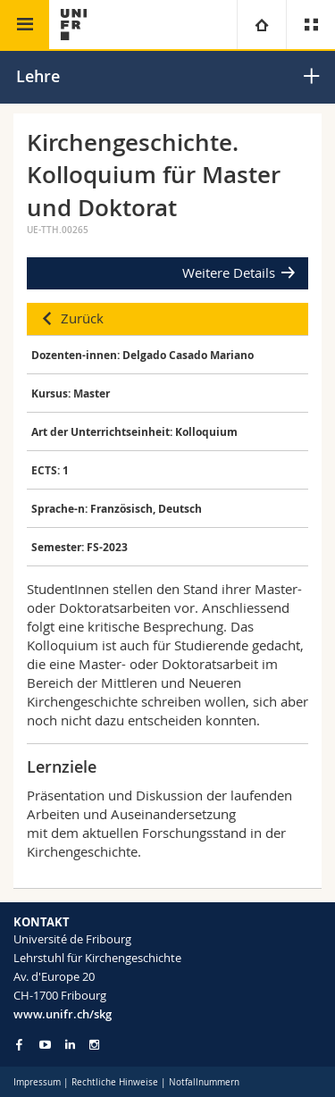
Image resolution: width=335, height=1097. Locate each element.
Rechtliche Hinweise (114, 1082)
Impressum (37, 1082)
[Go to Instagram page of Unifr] (94, 1045)
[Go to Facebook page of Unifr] (19, 1044)
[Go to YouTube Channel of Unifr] (45, 1045)
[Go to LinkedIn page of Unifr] (70, 1045)
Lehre (38, 76)
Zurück (82, 318)
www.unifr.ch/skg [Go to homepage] (62, 1014)
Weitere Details (228, 272)
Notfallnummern (204, 1082)
